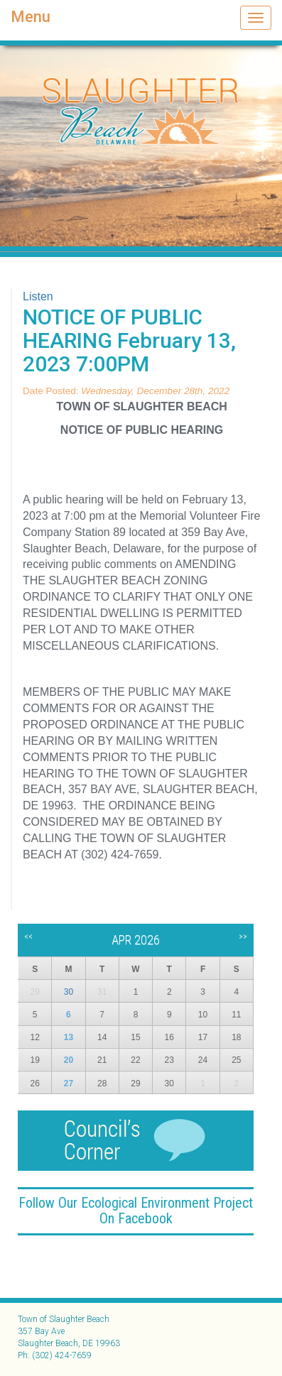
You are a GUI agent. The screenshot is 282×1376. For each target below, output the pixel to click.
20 (68, 1060)
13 (68, 1037)
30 (68, 992)
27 (68, 1083)
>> (243, 936)
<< (28, 936)
